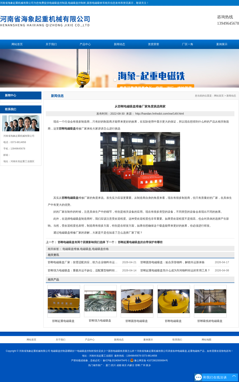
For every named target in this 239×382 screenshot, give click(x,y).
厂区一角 (187, 44)
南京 (124, 365)
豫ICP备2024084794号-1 (116, 360)
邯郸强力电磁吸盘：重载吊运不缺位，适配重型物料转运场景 (85, 270)
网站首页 (17, 44)
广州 (143, 365)
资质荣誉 (153, 44)
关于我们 (51, 44)
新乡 (148, 365)
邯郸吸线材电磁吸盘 (209, 321)
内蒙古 (130, 365)
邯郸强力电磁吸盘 (100, 320)
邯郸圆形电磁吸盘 (136, 321)
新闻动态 (119, 44)
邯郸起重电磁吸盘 (63, 321)
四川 (113, 365)
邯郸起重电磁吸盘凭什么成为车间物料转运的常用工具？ (175, 270)
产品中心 (85, 44)
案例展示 (221, 44)
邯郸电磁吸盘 (173, 321)
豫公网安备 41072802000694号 (149, 360)
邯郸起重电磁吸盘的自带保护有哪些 (140, 242)
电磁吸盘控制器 (58, 2)
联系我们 (177, 339)
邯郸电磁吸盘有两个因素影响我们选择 (81, 242)
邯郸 (137, 365)
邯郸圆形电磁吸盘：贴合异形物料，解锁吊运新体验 (172, 262)
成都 (119, 365)
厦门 (108, 365)
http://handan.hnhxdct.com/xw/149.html (159, 113)
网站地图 (206, 339)
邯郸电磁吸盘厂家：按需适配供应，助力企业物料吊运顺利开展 (87, 262)
